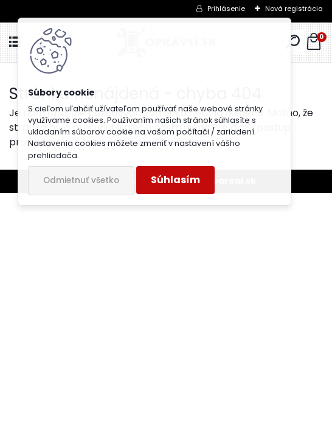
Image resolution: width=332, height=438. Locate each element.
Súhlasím (175, 180)
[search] (293, 42)
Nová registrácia (294, 8)
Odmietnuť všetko (81, 180)
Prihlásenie (226, 8)
